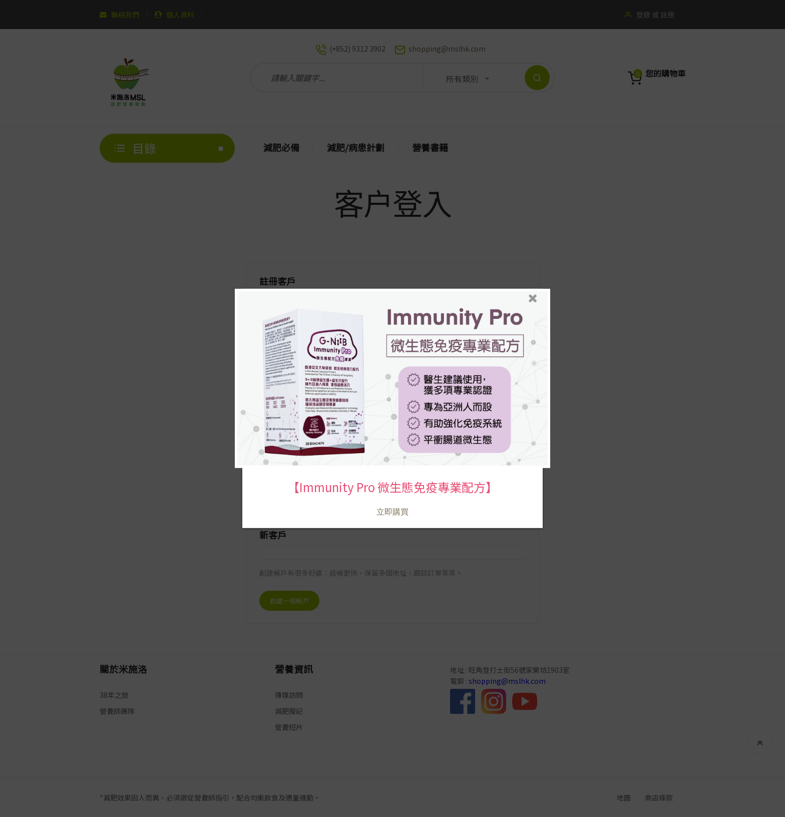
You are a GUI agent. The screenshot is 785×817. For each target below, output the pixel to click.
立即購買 (392, 500)
